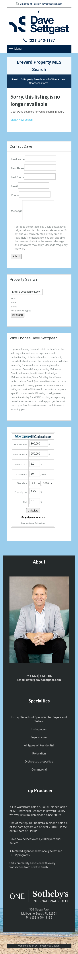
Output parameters (33, 517)
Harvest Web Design (48, 945)
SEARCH (17, 315)
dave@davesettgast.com (48, 3)
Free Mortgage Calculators (33, 523)
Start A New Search (22, 119)
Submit (16, 256)
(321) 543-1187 (42, 40)
